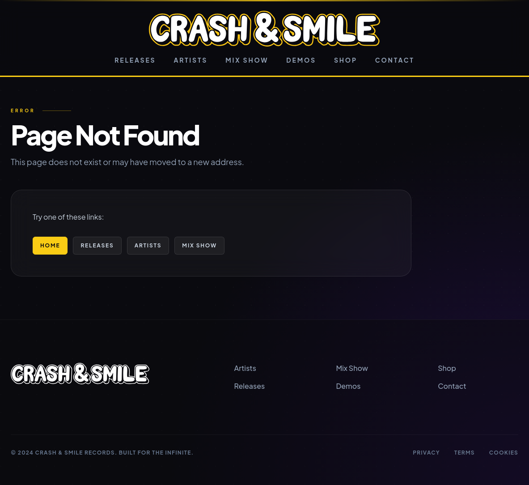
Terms (464, 452)
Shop (345, 60)
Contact (395, 60)
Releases (135, 60)
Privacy (426, 452)
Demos (301, 60)
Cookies (503, 452)
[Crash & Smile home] (264, 29)
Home (50, 245)
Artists (190, 60)
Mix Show (246, 60)
